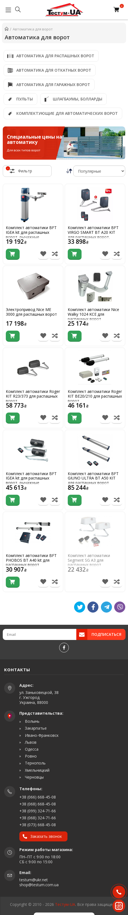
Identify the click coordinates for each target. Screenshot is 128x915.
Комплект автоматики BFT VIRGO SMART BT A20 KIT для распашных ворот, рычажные (93, 234)
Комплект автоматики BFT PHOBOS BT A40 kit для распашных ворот (31, 560)
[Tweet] (79, 607)
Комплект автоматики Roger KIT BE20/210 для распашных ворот (95, 396)
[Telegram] (106, 607)
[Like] (92, 607)
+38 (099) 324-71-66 (37, 810)
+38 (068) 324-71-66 (37, 817)
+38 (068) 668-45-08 (37, 804)
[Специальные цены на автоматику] (64, 143)
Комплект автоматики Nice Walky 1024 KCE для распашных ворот (93, 314)
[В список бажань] (43, 254)
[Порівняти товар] (54, 254)
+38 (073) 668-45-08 (37, 824)
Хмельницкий (36, 770)
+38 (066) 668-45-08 (37, 797)
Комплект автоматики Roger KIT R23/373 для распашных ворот (33, 396)
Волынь (32, 721)
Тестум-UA (65, 904)
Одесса (31, 749)
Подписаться (106, 634)
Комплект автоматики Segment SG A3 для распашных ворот (89, 560)
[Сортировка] (99, 171)
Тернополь (35, 763)
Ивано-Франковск (41, 735)
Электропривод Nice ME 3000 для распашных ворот (31, 312)
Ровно (30, 756)
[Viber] (119, 607)
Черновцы (34, 777)
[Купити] (13, 254)
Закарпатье (35, 728)
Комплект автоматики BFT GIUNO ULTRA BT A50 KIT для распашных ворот (93, 478)
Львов (30, 742)
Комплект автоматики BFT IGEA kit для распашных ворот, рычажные (31, 232)
